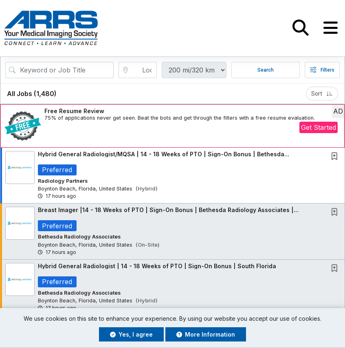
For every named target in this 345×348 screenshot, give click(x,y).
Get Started (318, 128)
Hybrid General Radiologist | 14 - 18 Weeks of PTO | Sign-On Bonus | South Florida (157, 266)
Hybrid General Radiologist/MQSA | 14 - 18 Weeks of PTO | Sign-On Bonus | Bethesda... (163, 154)
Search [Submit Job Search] (265, 70)
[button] (330, 28)
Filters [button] (322, 70)
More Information (205, 334)
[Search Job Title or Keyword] (65, 70)
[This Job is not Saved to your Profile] (336, 157)
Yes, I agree (131, 334)
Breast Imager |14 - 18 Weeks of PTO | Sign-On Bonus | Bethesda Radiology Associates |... (168, 210)
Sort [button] (322, 93)
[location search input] (143, 70)
